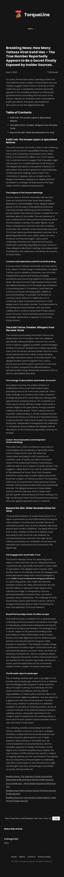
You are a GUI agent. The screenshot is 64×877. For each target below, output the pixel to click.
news (6, 843)
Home (14, 857)
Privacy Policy (44, 857)
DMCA (22, 857)
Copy (56, 818)
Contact (31, 857)
